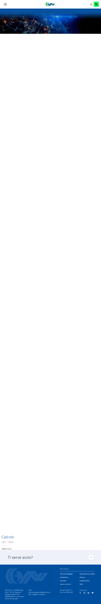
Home (4, 542)
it (84, 4)
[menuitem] (66, 574)
